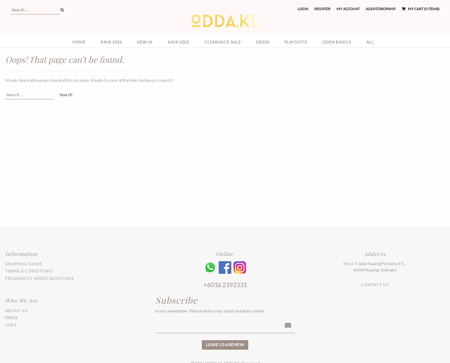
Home (78, 42)
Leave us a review (225, 344)
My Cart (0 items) (420, 9)
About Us (16, 310)
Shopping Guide (23, 264)
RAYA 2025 (178, 42)
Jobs (11, 325)
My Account (348, 9)
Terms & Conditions (29, 271)
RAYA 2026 (111, 42)
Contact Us (375, 284)
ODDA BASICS (336, 42)
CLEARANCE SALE (222, 42)
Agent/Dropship (381, 9)
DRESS (262, 42)
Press (11, 317)
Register (322, 9)
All (370, 42)
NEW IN (145, 42)
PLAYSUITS (295, 42)
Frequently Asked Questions (39, 278)
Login (303, 9)
